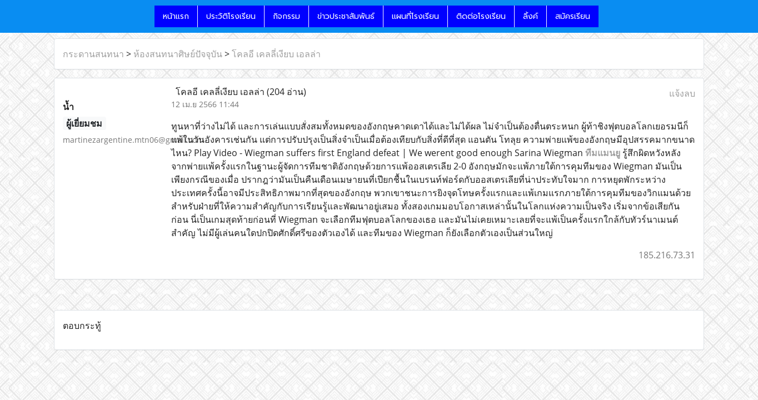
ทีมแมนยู (602, 153)
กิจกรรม (286, 16)
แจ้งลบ (682, 93)
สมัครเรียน (572, 16)
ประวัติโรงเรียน (231, 16)
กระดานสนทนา (93, 54)
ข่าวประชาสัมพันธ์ (346, 16)
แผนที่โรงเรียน (415, 16)
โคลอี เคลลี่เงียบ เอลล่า (276, 54)
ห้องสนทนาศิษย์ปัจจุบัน (177, 54)
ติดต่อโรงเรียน (481, 16)
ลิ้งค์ (530, 16)
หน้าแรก (176, 16)
